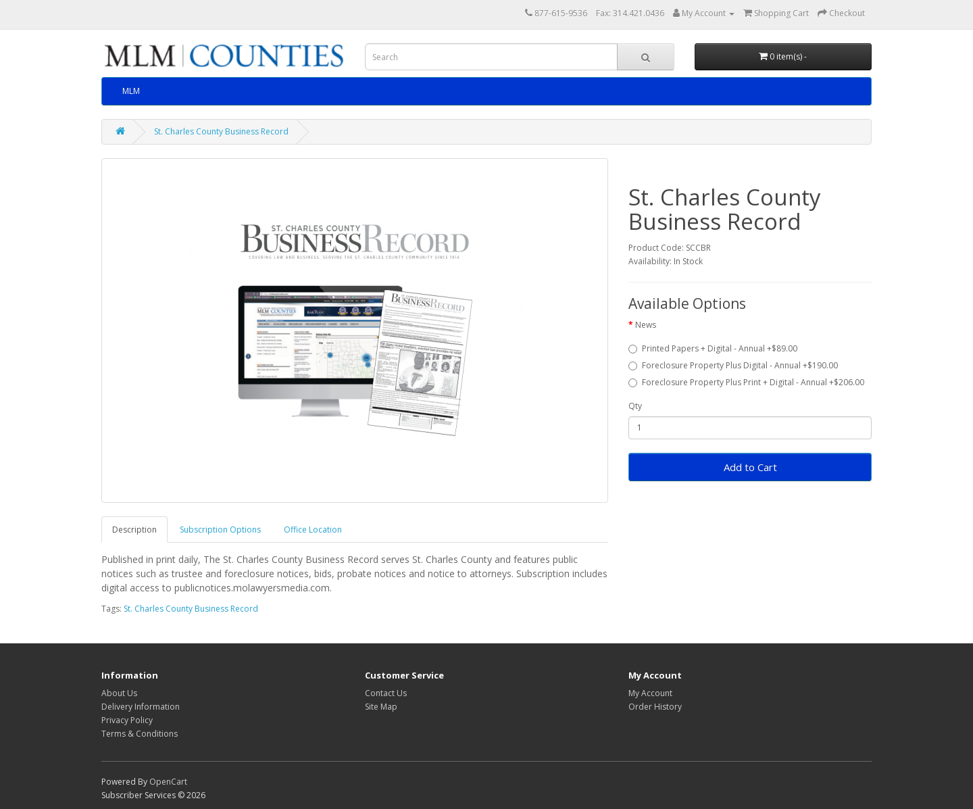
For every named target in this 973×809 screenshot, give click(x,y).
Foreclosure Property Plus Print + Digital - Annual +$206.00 (746, 382)
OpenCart (168, 781)
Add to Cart (750, 467)
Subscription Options (220, 529)
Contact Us (386, 693)
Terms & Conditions (139, 733)
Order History (655, 706)
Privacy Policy (127, 720)
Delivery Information (140, 706)
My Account (650, 693)
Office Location (313, 529)
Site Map (381, 706)
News (645, 324)
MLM (131, 91)
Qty (635, 406)
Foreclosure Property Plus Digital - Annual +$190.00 (733, 365)
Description (134, 529)
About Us (119, 693)
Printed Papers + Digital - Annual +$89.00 (712, 348)
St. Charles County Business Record (221, 131)
